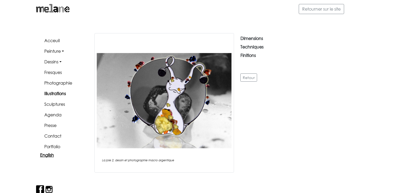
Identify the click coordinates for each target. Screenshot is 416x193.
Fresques (53, 72)
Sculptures (54, 104)
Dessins (51, 61)
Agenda (53, 114)
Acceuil (52, 40)
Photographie (58, 83)
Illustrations (55, 93)
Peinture (52, 51)
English (47, 155)
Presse (50, 125)
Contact (52, 136)
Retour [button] (249, 77)
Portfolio (52, 146)
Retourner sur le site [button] (321, 9)
